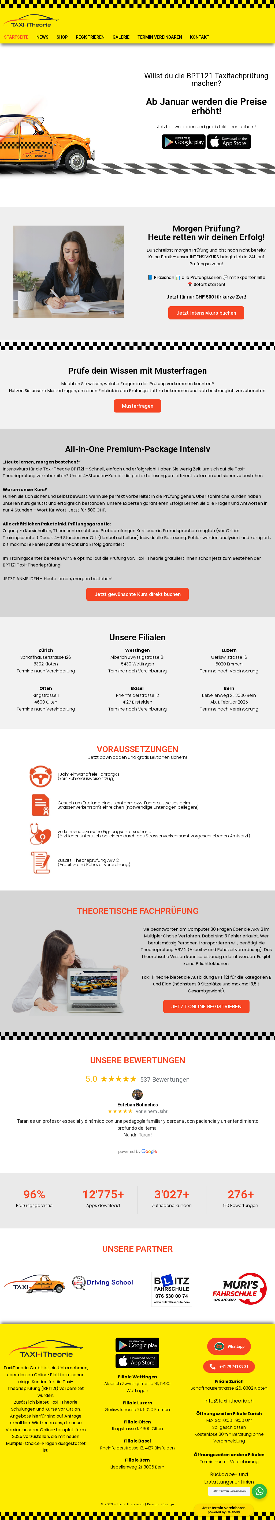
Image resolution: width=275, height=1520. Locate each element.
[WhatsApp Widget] (259, 1491)
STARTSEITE (16, 37)
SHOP (62, 37)
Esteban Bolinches (137, 1104)
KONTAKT (199, 37)
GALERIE (121, 37)
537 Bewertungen (165, 1079)
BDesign (167, 1504)
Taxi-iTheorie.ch (130, 1504)
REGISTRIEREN (90, 37)
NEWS (42, 37)
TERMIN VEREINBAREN (160, 37)
